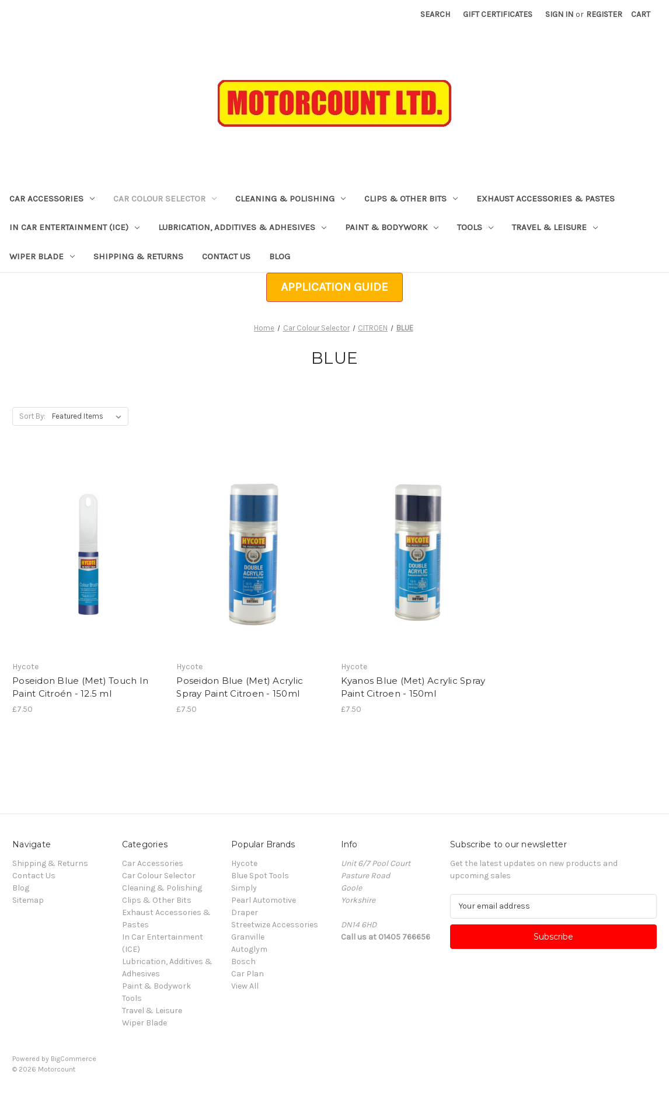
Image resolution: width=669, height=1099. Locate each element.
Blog (279, 256)
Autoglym (249, 949)
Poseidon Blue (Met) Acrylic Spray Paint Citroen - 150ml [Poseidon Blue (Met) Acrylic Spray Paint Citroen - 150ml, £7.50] (239, 687)
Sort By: (32, 416)
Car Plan (247, 974)
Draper (244, 912)
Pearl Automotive (263, 900)
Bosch (243, 961)
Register (604, 14)
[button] (334, 287)
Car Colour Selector (165, 198)
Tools (475, 227)
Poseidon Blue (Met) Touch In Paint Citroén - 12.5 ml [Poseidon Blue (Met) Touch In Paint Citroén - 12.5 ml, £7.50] (80, 687)
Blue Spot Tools (260, 876)
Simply (244, 888)
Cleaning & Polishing (290, 198)
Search (435, 14)
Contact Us (226, 256)
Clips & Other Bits (411, 198)
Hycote (244, 863)
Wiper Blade (42, 256)
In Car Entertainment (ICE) (74, 227)
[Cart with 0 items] (641, 14)
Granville (247, 937)
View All (245, 986)
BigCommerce (73, 1059)
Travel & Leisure (555, 227)
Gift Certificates (497, 14)
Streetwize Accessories (274, 925)
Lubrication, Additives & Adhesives (242, 227)
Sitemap (28, 900)
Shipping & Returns (138, 256)
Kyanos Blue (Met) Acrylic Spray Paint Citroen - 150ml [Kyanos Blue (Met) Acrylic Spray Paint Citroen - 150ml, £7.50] (413, 687)
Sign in (559, 14)
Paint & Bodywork (391, 227)
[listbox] (89, 416)
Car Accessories (52, 198)
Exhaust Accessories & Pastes (545, 198)
